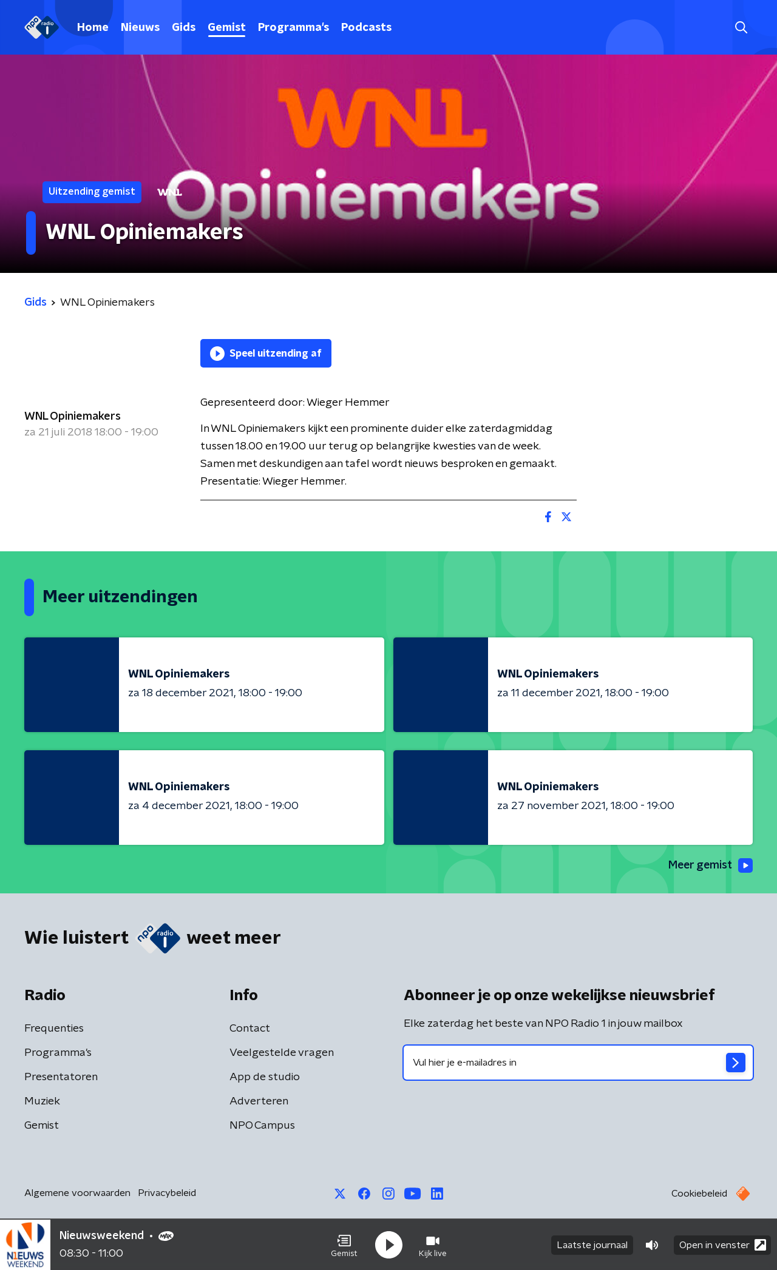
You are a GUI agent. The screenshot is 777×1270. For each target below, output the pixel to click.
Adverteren (258, 1101)
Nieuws (140, 27)
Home (93, 27)
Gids (183, 27)
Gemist (227, 27)
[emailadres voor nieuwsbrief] (578, 1063)
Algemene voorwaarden (77, 1193)
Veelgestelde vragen (281, 1052)
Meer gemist (710, 865)
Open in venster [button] (722, 1244)
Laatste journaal (592, 1244)
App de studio (264, 1077)
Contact (249, 1028)
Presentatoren (61, 1077)
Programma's (293, 27)
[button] (344, 1244)
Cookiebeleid (699, 1193)
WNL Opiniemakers (72, 416)
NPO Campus (262, 1125)
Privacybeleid (167, 1193)
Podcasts (366, 27)
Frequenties (54, 1028)
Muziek (42, 1101)
